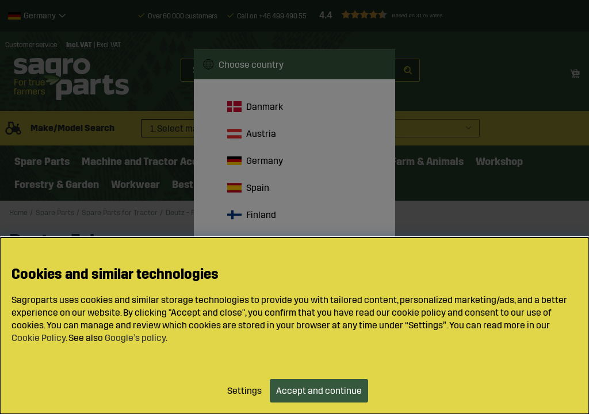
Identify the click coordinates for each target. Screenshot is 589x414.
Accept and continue (319, 390)
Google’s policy (135, 337)
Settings (244, 390)
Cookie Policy (39, 337)
